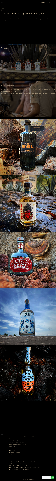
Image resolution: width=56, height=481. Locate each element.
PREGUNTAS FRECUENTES (30, 477)
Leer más (3, 55)
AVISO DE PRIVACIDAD (39, 477)
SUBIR (2, 477)
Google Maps (12, 447)
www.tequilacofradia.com (38, 468)
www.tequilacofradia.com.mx (25, 468)
